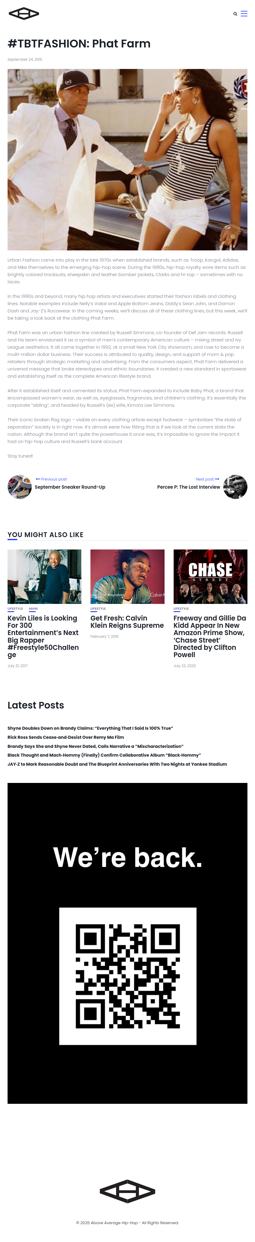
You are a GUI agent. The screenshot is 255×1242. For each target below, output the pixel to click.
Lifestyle (15, 608)
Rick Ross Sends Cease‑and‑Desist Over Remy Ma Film (66, 737)
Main (33, 608)
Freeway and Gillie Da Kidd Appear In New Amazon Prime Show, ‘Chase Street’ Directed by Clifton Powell (210, 637)
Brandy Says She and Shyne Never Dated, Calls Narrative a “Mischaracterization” (96, 746)
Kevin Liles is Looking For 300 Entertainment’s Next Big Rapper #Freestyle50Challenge (43, 637)
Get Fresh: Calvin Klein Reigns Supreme (127, 622)
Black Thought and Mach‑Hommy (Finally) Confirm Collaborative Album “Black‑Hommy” (104, 755)
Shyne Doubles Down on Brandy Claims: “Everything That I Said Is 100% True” (90, 728)
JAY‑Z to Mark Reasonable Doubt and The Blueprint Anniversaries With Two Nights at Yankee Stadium (117, 764)
